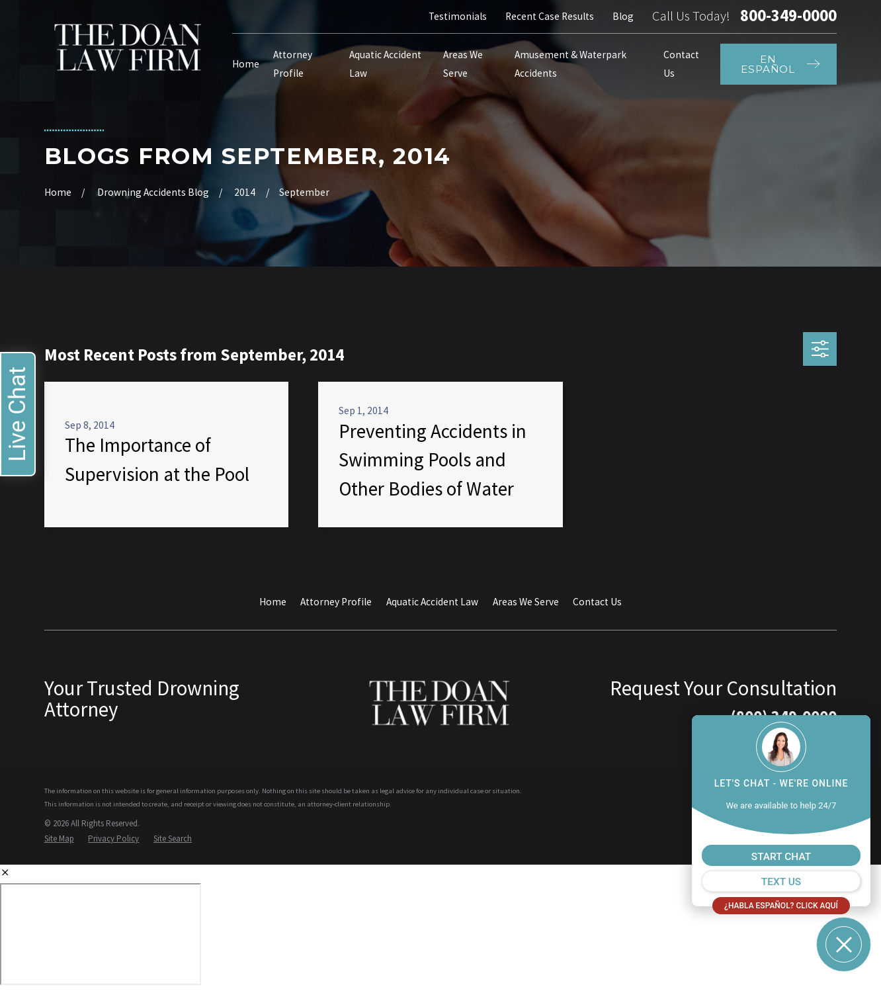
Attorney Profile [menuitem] (292, 63)
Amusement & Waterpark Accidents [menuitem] (570, 63)
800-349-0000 (788, 16)
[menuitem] (59, 838)
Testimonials (458, 16)
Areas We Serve (526, 601)
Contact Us (597, 601)
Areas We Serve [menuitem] (463, 63)
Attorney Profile (336, 601)
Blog (623, 16)
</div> (100, 934)
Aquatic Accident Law (432, 601)
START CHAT (781, 857)
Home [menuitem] (245, 64)
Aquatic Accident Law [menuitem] (385, 63)
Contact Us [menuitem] (681, 63)
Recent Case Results (549, 16)
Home (272, 601)
